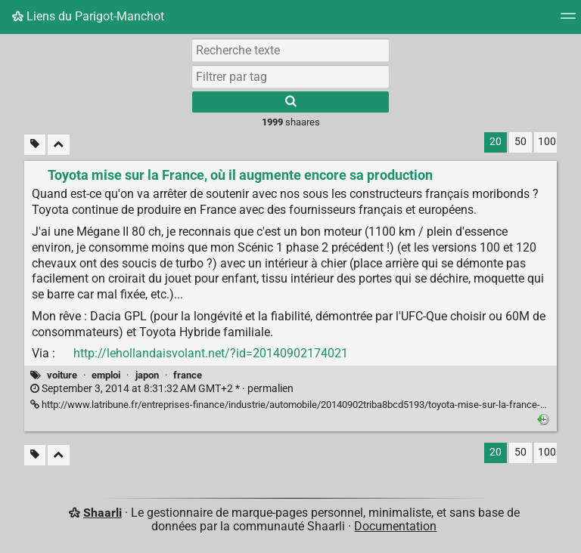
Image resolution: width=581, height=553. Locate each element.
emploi (106, 375)
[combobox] (290, 76)
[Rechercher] (290, 102)
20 (495, 141)
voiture (62, 375)
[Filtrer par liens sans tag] (34, 144)
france (187, 375)
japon (147, 375)
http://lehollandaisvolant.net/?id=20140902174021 (210, 353)
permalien (162, 388)
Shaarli (102, 512)
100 (547, 141)
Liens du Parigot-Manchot (88, 16)
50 (520, 141)
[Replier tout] (59, 144)
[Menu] (568, 21)
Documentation (395, 526)
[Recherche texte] (290, 50)
